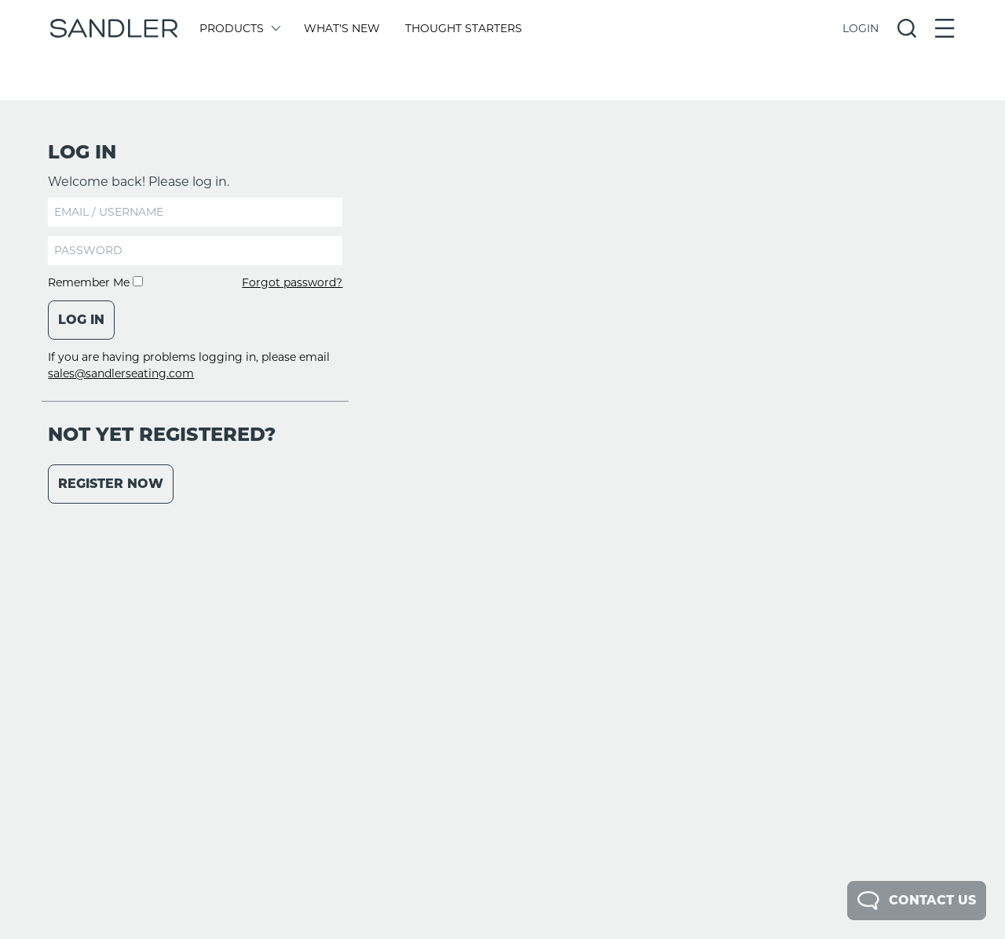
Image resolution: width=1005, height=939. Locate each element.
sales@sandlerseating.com (121, 373)
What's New (342, 28)
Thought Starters (463, 28)
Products (239, 28)
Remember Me (95, 282)
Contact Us (916, 900)
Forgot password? (292, 282)
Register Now (110, 483)
